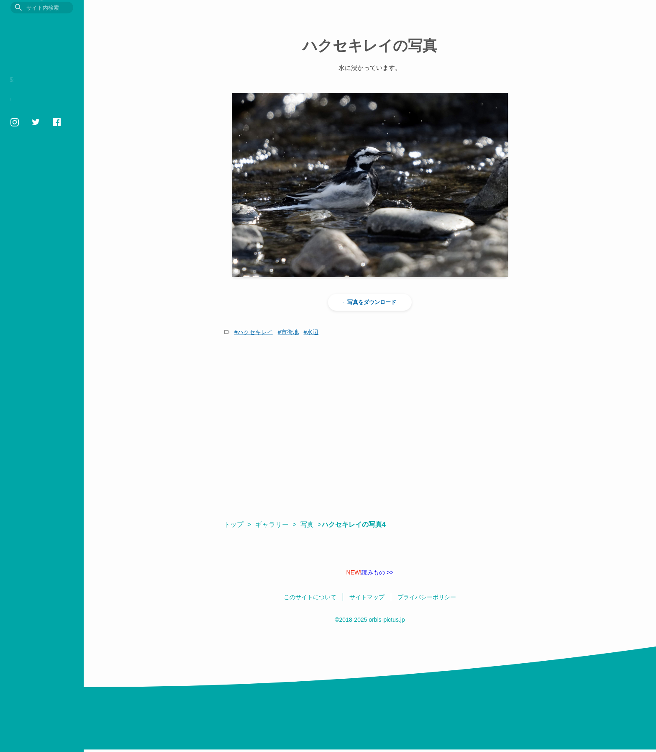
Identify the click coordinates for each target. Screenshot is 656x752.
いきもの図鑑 (31, 82)
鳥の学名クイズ (35, 186)
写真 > (310, 524)
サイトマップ (24, 239)
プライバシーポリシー (33, 219)
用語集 (21, 134)
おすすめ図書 (31, 121)
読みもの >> (370, 572)
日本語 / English (26, 248)
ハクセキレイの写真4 (358, 524)
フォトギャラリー (38, 147)
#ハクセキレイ (253, 332)
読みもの (24, 108)
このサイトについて (31, 210)
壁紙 (17, 173)
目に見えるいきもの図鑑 (42, 24)
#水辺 (311, 332)
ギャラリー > (275, 524)
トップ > (237, 524)
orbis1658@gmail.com (35, 272)
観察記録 (24, 95)
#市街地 (288, 332)
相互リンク (21, 229)
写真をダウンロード (370, 302)
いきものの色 (31, 160)
